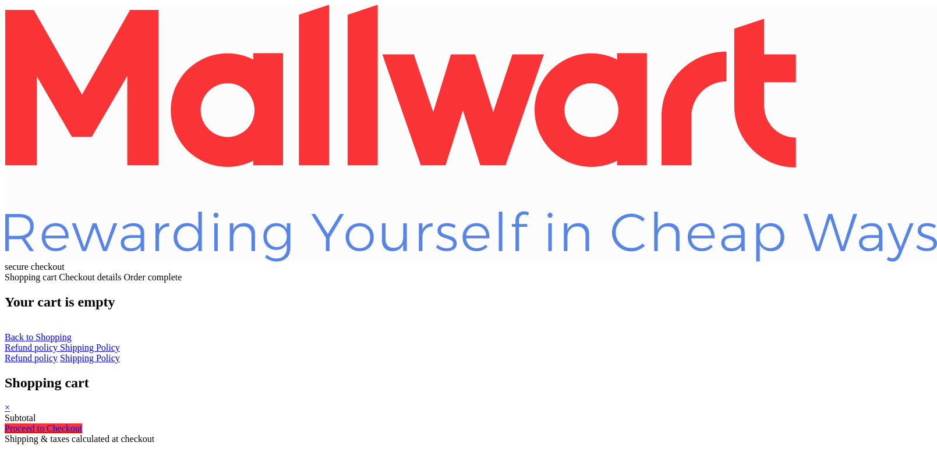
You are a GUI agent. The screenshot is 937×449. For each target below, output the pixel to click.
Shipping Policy (90, 347)
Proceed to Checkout (43, 428)
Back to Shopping (38, 337)
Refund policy (32, 347)
